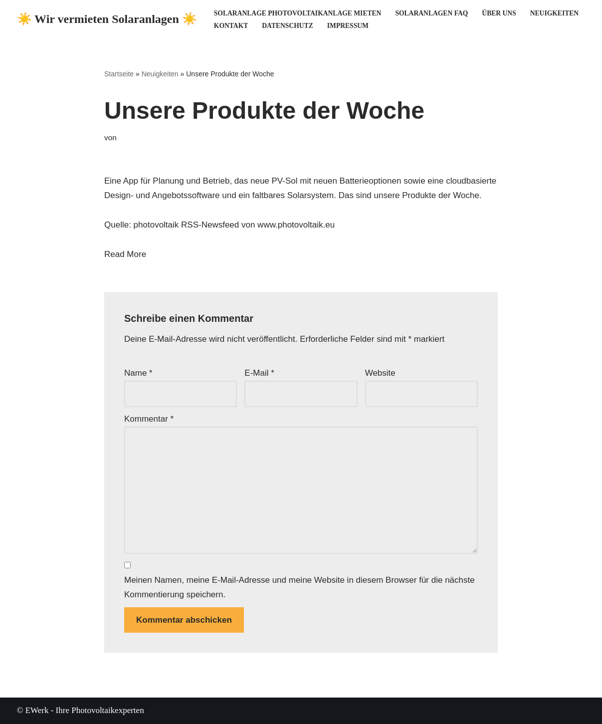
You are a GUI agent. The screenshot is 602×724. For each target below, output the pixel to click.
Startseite (119, 74)
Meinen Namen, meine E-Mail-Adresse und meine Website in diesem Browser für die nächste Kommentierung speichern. (299, 587)
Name (138, 373)
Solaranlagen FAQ (431, 13)
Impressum (348, 25)
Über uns (499, 13)
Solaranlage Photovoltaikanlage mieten (298, 13)
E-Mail (259, 373)
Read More (125, 254)
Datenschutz (287, 25)
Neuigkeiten (554, 13)
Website (380, 373)
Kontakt (231, 25)
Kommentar (149, 419)
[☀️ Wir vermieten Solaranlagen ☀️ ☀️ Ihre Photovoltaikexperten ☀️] (107, 19)
